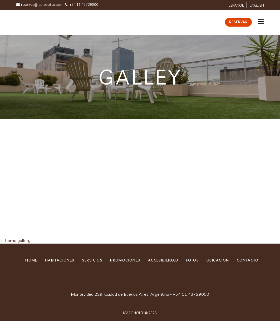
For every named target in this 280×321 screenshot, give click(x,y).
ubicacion (218, 260)
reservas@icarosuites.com (39, 4)
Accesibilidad (163, 260)
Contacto (248, 260)
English (257, 5)
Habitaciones (60, 260)
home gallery (15, 240)
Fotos (192, 260)
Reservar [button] (238, 22)
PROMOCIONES (125, 260)
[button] (261, 20)
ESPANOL (236, 5)
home (31, 260)
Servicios (92, 260)
